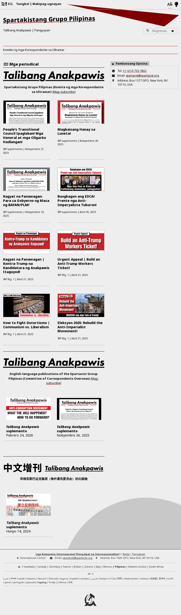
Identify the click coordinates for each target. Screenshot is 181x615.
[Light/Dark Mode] (176, 5)
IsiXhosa (62, 582)
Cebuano (31, 578)
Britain (78, 566)
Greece (88, 566)
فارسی (94, 578)
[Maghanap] (173, 30)
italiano (144, 578)
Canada (41, 566)
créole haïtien (131, 578)
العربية (5, 579)
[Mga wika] (169, 4)
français (103, 578)
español (74, 578)
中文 (70, 582)
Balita (126, 554)
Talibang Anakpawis (17, 30)
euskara (85, 578)
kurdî (170, 578)
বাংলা (13, 578)
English (64, 578)
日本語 (153, 578)
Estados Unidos (137, 566)
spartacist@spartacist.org (142, 75)
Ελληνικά (53, 578)
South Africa (156, 566)
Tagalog (41, 582)
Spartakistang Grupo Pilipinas (49, 19)
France (67, 566)
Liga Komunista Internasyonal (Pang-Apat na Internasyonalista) (77, 554)
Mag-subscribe (64, 92)
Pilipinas (120, 566)
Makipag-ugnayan (47, 4)
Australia (29, 566)
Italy (98, 566)
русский (30, 582)
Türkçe (52, 582)
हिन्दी (120, 578)
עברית (112, 578)
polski (8, 582)
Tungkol (22, 4)
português (18, 582)
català (21, 578)
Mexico (107, 566)
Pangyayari (42, 30)
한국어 (162, 578)
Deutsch (42, 578)
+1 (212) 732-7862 (135, 71)
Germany (54, 566)
